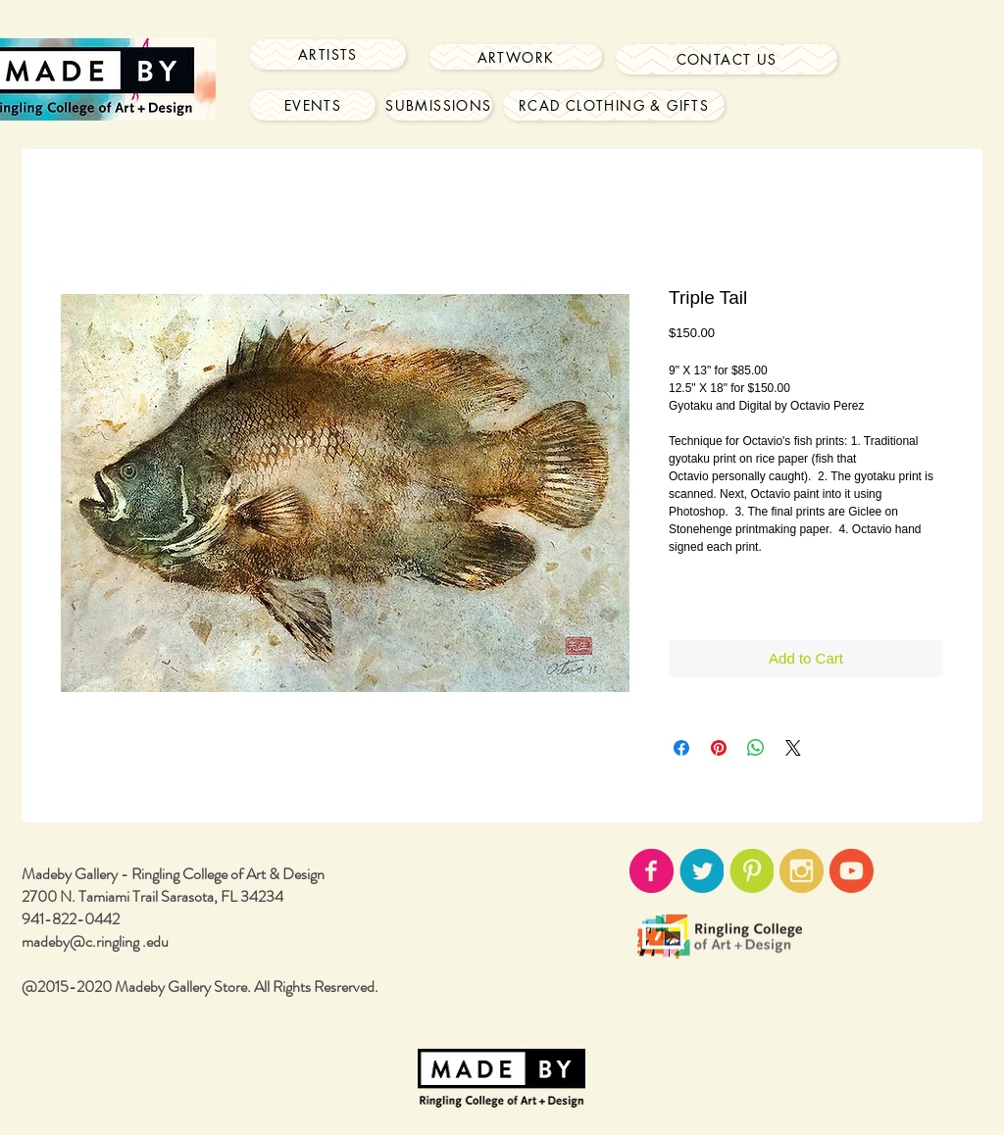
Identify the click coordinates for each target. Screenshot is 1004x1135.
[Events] (313, 105)
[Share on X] (793, 748)
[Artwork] (515, 57)
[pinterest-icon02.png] (751, 871)
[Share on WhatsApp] (756, 748)
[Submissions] (438, 105)
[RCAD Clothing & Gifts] (614, 105)
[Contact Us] (726, 59)
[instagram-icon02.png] (801, 871)
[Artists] (328, 54)
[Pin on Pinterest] (718, 748)
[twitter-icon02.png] (701, 871)
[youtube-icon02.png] (851, 871)
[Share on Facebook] (681, 748)
